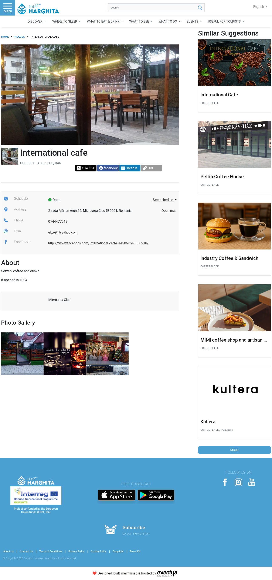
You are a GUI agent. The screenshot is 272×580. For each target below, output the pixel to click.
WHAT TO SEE (139, 21)
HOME (5, 36)
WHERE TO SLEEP (65, 21)
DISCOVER (35, 21)
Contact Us (26, 551)
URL (148, 168)
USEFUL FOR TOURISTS (225, 21)
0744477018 (57, 221)
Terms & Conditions (50, 551)
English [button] (259, 7)
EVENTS (193, 21)
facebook (108, 168)
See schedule (163, 200)
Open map (169, 211)
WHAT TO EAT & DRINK (103, 21)
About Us (8, 551)
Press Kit (135, 551)
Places (19, 36)
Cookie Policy (98, 551)
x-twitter (85, 168)
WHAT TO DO (168, 21)
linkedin (129, 168)
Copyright (118, 551)
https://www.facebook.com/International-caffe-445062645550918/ (98, 243)
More (234, 450)
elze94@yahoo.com (63, 232)
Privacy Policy (76, 551)
